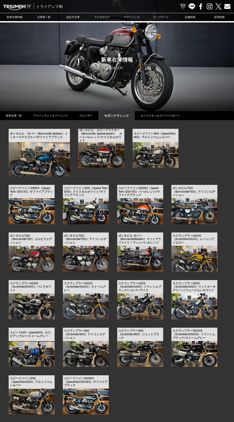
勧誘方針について (135, 405)
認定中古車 (73, 17)
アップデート (161, 17)
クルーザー (90, 115)
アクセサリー (102, 17)
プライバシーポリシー (109, 405)
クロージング (132, 17)
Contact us (227, 6)
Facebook (200, 6)
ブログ (137, 398)
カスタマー (151, 398)
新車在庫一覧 (15, 115)
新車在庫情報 (15, 17)
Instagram (209, 6)
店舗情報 (190, 17)
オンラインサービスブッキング (179, 398)
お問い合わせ (84, 405)
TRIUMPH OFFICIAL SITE (183, 6)
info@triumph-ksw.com (135, 363)
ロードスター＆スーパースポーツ (169, 115)
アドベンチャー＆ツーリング (53, 115)
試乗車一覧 (44, 17)
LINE (191, 6)
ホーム (153, 405)
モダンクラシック (123, 115)
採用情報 (219, 17)
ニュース (124, 398)
